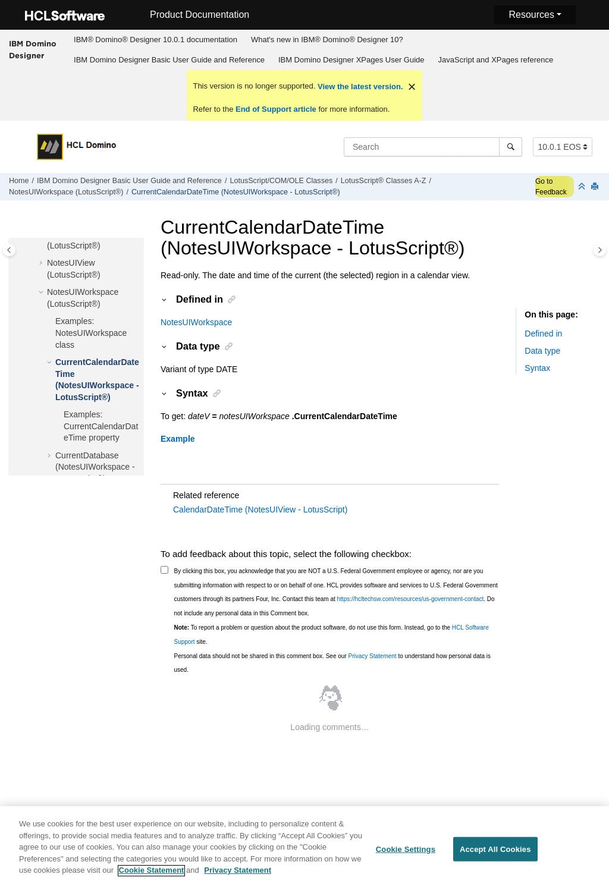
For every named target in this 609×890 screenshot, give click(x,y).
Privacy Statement (372, 656)
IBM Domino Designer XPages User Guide (351, 59)
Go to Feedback (551, 186)
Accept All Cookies (495, 854)
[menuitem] (155, 40)
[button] (42, 263)
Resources (531, 15)
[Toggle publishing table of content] (9, 250)
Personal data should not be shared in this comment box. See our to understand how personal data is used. (332, 663)
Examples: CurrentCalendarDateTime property (101, 426)
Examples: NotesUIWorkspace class (91, 332)
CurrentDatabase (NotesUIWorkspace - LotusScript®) (95, 467)
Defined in (543, 333)
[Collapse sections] (583, 187)
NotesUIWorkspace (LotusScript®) (66, 192)
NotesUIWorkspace (196, 322)
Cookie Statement (151, 876)
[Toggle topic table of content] (600, 250)
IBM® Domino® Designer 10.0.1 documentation (155, 39)
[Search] (510, 146)
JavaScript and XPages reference (496, 59)
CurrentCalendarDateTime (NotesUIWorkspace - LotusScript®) (235, 192)
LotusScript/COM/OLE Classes (281, 181)
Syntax (537, 368)
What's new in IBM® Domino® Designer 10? (327, 39)
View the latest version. (359, 86)
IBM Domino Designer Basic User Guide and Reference (169, 59)
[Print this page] (596, 187)
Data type (542, 351)
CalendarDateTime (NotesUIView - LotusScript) (260, 509)
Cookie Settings (405, 854)
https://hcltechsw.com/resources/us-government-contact (410, 599)
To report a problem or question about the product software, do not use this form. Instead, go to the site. (331, 634)
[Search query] (433, 146)
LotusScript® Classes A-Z (383, 181)
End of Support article (275, 109)
